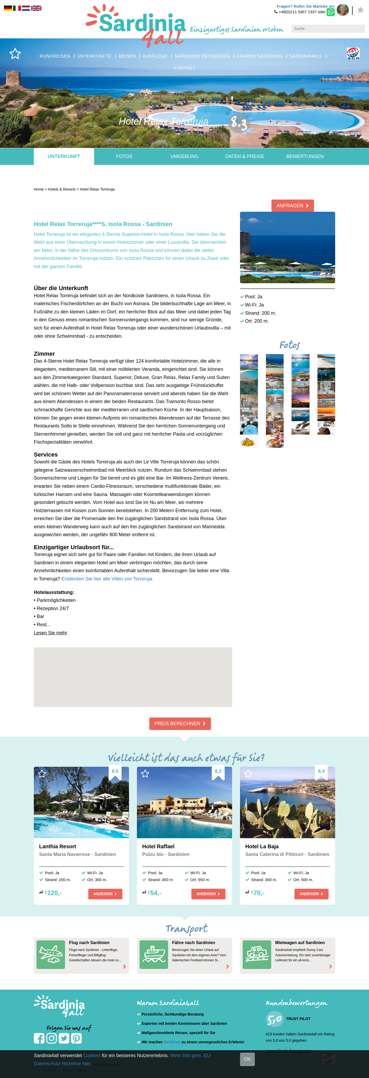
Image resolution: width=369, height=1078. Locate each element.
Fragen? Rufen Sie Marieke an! (306, 6)
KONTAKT (184, 68)
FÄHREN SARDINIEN (259, 56)
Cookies (91, 1055)
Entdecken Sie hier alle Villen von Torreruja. (108, 578)
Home (39, 189)
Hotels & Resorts (62, 189)
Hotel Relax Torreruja (97, 189)
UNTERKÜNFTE (94, 56)
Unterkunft (64, 156)
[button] (133, 672)
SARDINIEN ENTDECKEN (202, 56)
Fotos (124, 156)
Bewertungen (305, 156)
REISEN (127, 56)
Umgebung (184, 156)
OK (247, 1059)
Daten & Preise (244, 156)
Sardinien (172, 1042)
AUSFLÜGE (155, 56)
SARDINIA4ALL (305, 56)
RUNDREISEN (55, 56)
